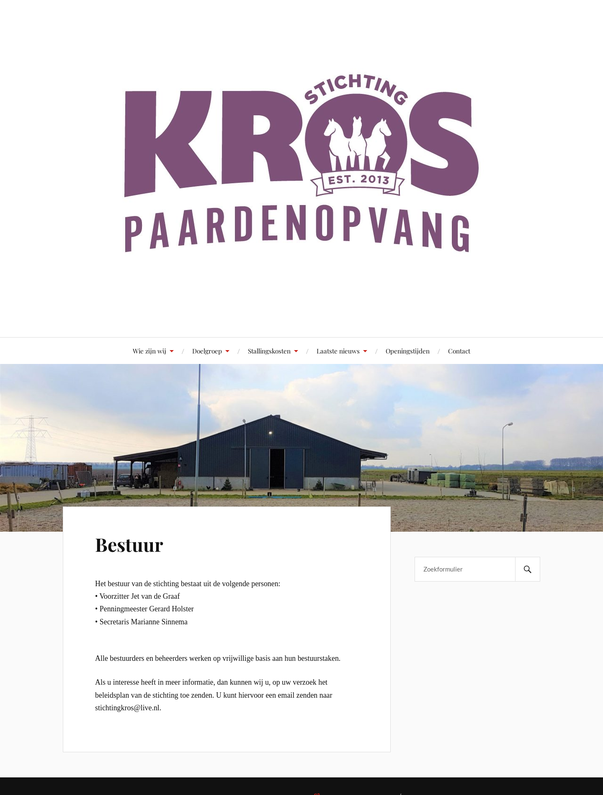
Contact (459, 350)
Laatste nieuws (338, 350)
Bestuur (129, 544)
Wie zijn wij (149, 350)
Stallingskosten (269, 350)
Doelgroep (207, 350)
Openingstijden (408, 350)
